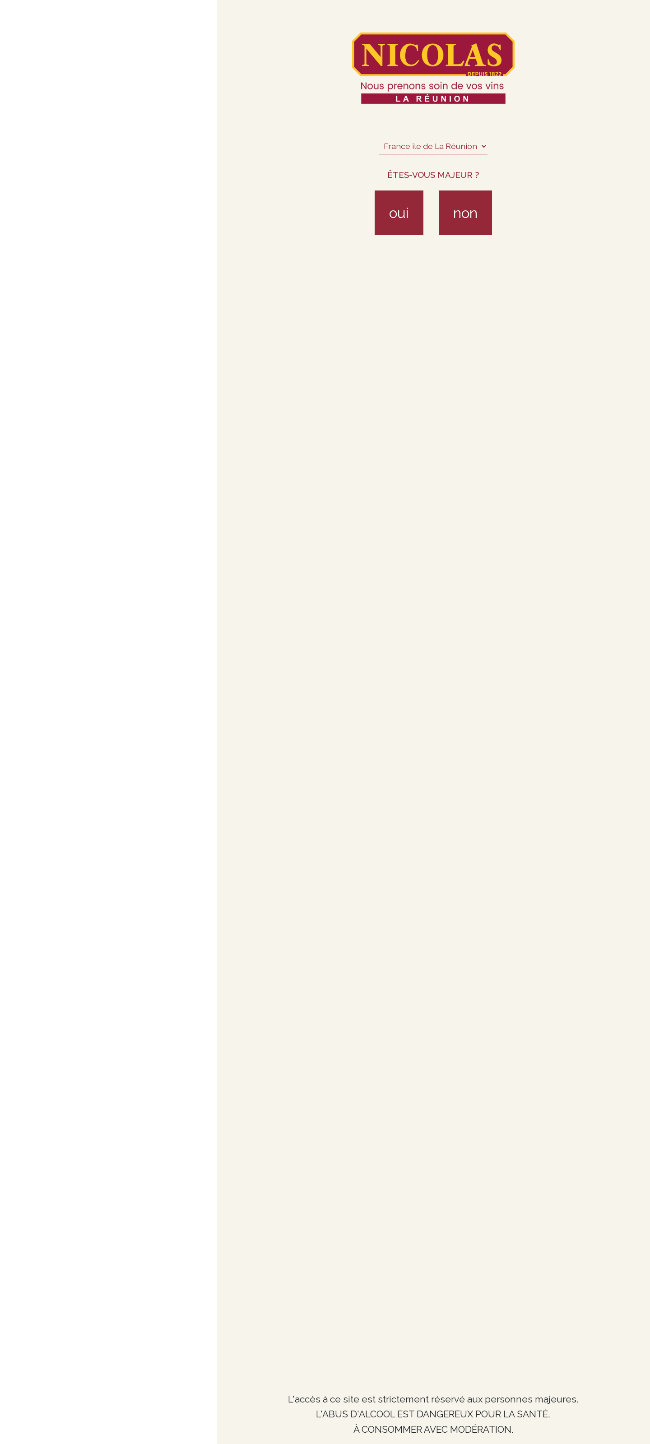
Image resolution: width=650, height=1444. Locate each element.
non (465, 212)
